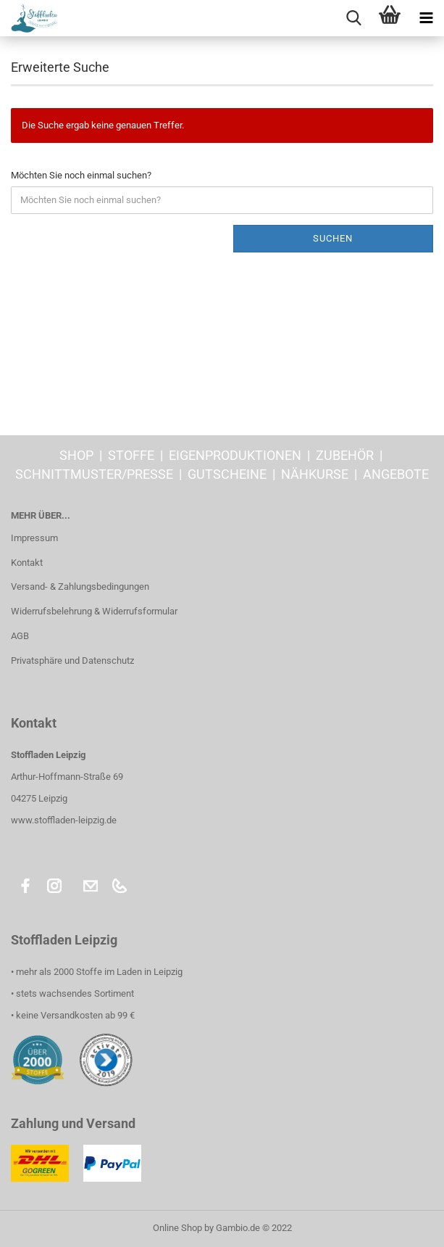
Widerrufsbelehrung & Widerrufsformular (94, 611)
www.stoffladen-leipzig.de (64, 820)
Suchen (333, 238)
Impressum (34, 537)
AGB (20, 635)
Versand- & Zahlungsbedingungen (80, 586)
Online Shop (177, 1227)
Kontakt (27, 562)
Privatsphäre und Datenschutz (72, 660)
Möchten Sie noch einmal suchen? (81, 175)
